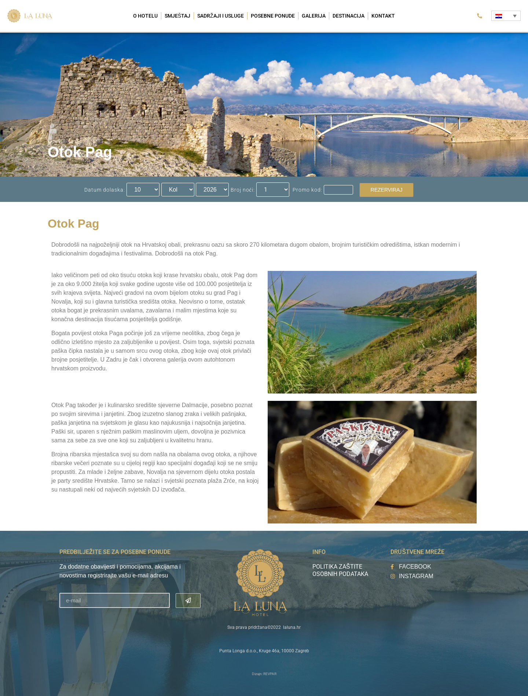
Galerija (314, 16)
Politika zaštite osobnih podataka (340, 570)
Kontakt (383, 16)
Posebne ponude (273, 16)
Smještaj (177, 16)
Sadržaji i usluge (220, 16)
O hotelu (145, 16)
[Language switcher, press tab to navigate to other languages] (505, 16)
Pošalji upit (429, 189)
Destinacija (348, 16)
